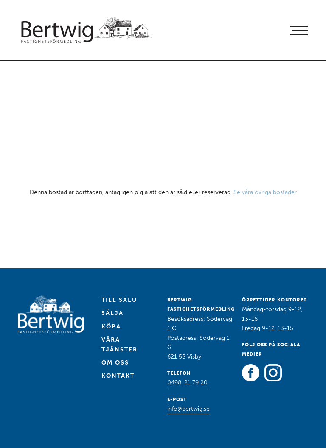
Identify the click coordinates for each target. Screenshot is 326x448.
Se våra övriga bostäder (265, 192)
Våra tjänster (119, 344)
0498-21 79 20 (187, 382)
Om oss (115, 362)
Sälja (112, 313)
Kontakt (118, 375)
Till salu (119, 299)
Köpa (111, 326)
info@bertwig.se (188, 408)
